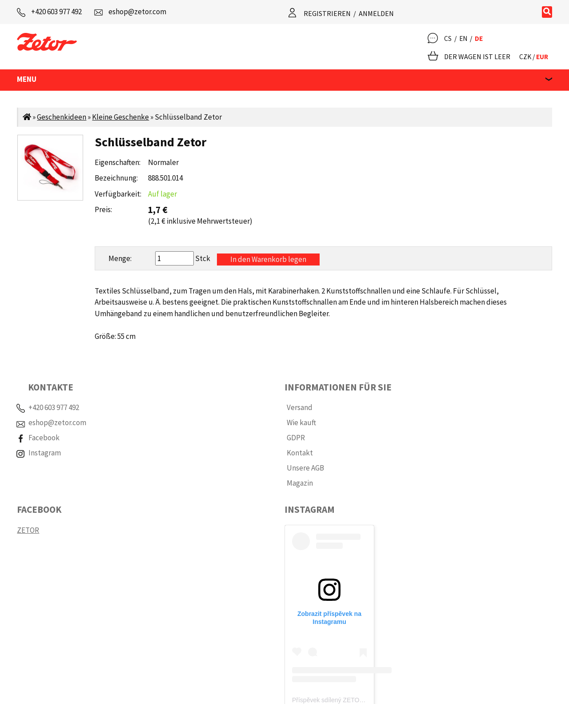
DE (479, 38)
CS (448, 38)
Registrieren (327, 13)
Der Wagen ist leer (477, 56)
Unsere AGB (305, 468)
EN (463, 38)
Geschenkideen (61, 117)
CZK (525, 56)
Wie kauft (301, 422)
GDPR (296, 438)
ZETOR (28, 530)
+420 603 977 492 (56, 11)
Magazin (300, 483)
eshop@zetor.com (137, 11)
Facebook (44, 438)
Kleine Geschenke (120, 117)
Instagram (44, 453)
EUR (542, 56)
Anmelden (376, 13)
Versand (300, 407)
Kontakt (300, 453)
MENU (26, 79)
